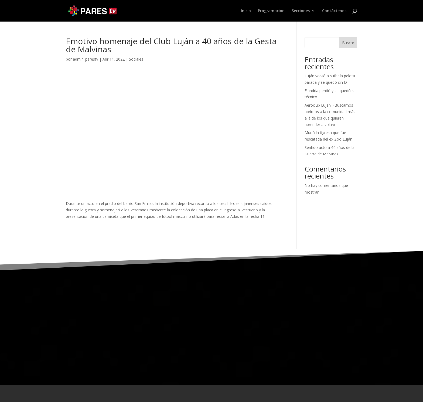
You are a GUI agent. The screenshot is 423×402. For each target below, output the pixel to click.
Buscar (348, 42)
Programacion (271, 11)
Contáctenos (334, 11)
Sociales (136, 59)
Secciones (301, 11)
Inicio (246, 11)
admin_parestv (85, 59)
